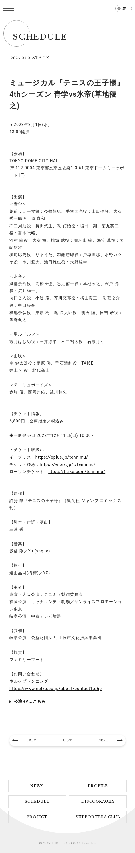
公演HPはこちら (30, 701)
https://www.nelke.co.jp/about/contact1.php (55, 688)
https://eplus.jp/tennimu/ (61, 457)
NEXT (103, 740)
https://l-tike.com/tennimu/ (76, 471)
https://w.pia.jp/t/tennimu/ (68, 464)
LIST (67, 740)
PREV (31, 740)
